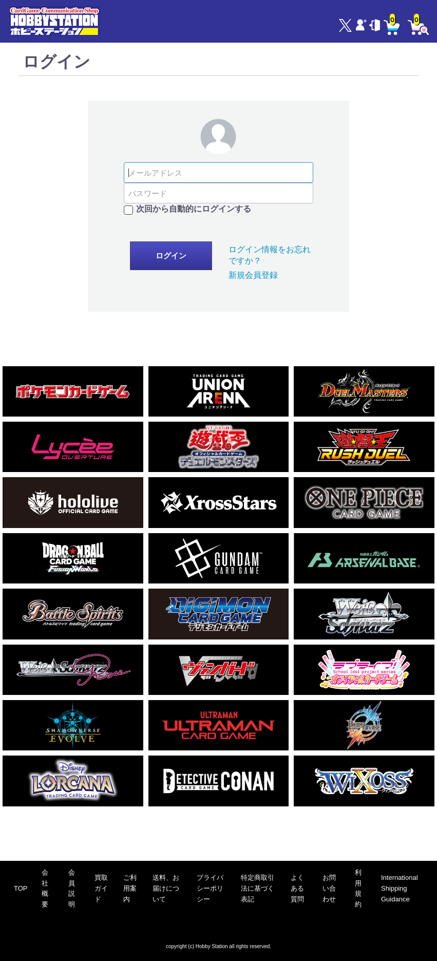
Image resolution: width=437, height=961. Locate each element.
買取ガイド (101, 888)
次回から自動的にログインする (193, 208)
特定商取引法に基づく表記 (257, 888)
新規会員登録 (253, 275)
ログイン (171, 256)
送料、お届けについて (166, 888)
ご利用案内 (130, 888)
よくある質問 (297, 888)
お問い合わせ (329, 888)
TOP (21, 888)
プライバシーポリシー (210, 888)
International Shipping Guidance (399, 888)
